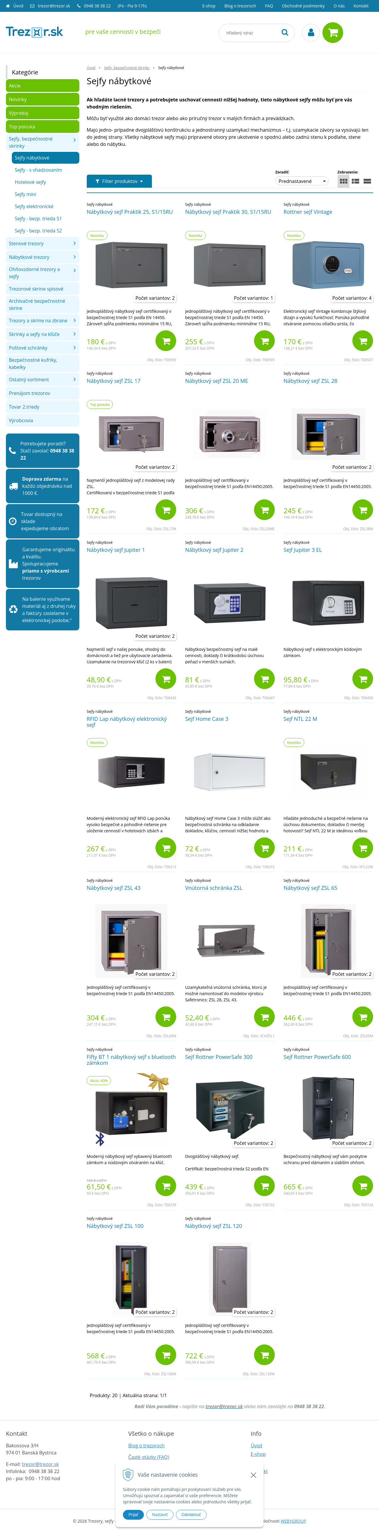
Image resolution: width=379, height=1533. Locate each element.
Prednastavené (295, 181)
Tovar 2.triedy (24, 407)
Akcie (14, 85)
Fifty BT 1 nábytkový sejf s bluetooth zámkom (131, 1059)
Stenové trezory (26, 243)
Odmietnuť (191, 1514)
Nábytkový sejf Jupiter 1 (116, 549)
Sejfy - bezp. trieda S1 (38, 218)
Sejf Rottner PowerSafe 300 (219, 1056)
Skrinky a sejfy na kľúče (34, 334)
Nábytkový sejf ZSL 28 (311, 380)
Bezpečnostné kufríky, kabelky (33, 363)
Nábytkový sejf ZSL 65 (311, 887)
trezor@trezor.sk (54, 6)
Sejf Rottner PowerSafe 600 (317, 1056)
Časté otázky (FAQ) (148, 1457)
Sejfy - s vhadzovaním (38, 170)
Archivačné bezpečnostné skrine (37, 304)
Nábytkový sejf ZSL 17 (114, 380)
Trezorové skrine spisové (36, 289)
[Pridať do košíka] (165, 340)
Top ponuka (22, 126)
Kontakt (361, 6)
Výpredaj (18, 113)
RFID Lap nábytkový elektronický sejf (127, 721)
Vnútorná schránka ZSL (213, 887)
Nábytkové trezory (29, 257)
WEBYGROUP (293, 1521)
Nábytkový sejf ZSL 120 (213, 1225)
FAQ (269, 6)
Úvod (18, 6)
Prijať (133, 1514)
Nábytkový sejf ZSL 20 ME (216, 380)
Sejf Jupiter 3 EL (303, 549)
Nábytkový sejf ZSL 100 (115, 1225)
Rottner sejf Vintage (308, 211)
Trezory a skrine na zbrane (38, 320)
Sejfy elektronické (34, 206)
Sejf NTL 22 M (300, 718)
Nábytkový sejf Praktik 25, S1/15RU (130, 211)
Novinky (18, 99)
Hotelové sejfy (30, 182)
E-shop (209, 6)
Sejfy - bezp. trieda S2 (38, 230)
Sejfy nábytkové (32, 157)
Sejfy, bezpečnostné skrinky (31, 142)
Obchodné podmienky (303, 6)
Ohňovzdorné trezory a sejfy (34, 273)
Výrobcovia (21, 420)
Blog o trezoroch (240, 6)
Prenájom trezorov (29, 393)
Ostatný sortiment (29, 379)
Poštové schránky (28, 348)
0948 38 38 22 (98, 6)
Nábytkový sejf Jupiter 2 (214, 549)
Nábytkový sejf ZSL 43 (114, 887)
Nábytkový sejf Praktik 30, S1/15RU (228, 211)
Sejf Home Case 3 (206, 718)
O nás (339, 6)
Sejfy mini (25, 194)
